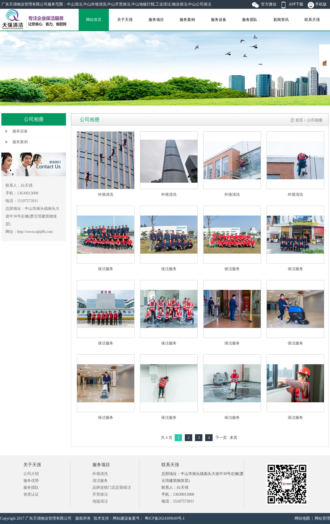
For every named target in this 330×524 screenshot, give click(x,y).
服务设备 (218, 20)
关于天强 (125, 20)
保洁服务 (105, 269)
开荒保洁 (100, 494)
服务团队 (249, 20)
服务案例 (187, 20)
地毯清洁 (100, 501)
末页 (233, 438)
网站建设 (120, 518)
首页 (299, 120)
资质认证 (31, 494)
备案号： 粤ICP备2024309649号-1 (156, 518)
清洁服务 (100, 481)
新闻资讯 (281, 20)
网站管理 (322, 518)
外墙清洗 (105, 194)
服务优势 (31, 481)
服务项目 (156, 20)
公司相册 (315, 120)
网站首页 (93, 20)
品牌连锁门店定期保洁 (111, 487)
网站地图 (302, 518)
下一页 (221, 438)
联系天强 (312, 20)
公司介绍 (31, 474)
